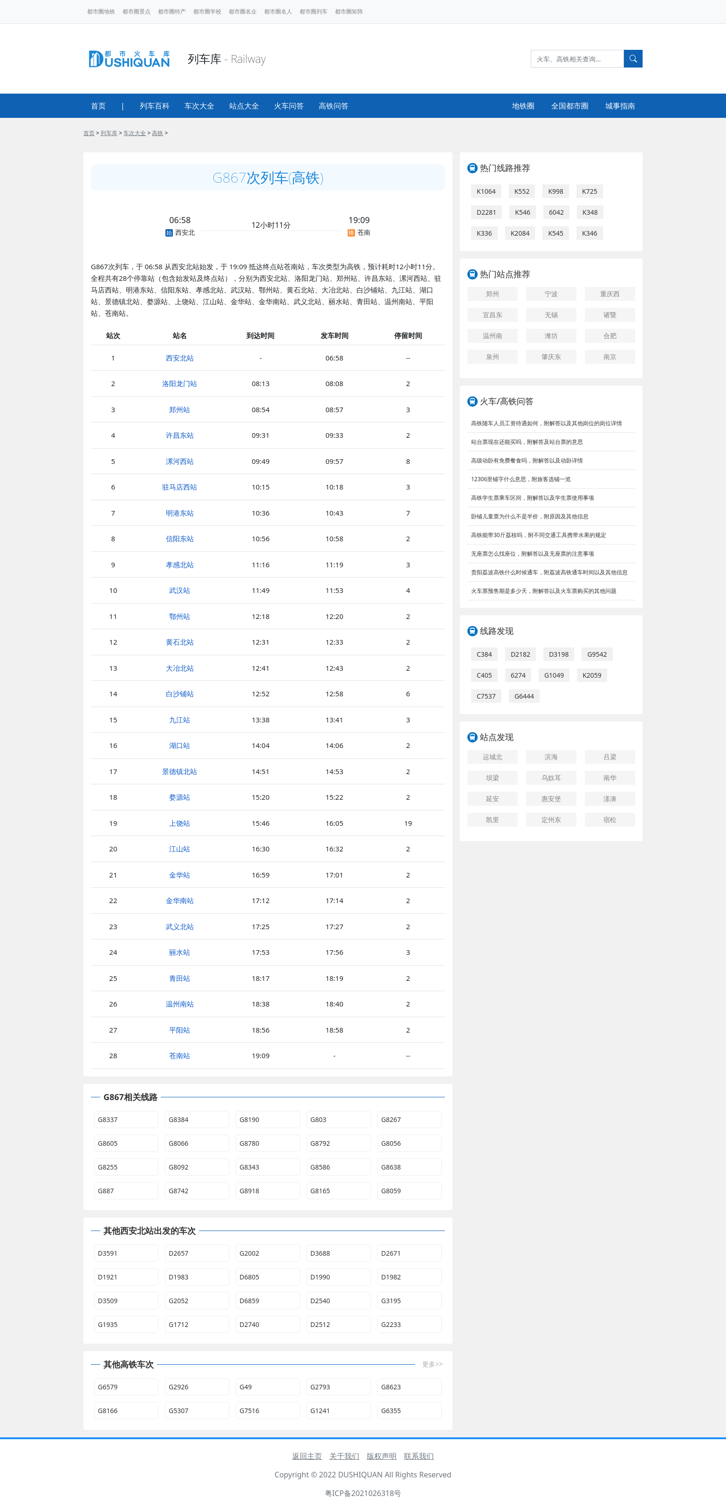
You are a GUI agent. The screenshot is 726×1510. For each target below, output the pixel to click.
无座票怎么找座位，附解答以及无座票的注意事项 (532, 554)
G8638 (391, 1167)
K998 (555, 191)
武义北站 (180, 926)
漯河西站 (180, 461)
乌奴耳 (551, 777)
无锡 (551, 314)
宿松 (609, 819)
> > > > (125, 133)
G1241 (320, 1410)
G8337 (107, 1119)
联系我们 (419, 1456)
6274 (518, 675)
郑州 (492, 293)
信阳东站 (180, 538)
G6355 (391, 1410)
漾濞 (609, 798)
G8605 (107, 1143)
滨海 (551, 756)
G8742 (178, 1190)
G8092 (178, 1167)
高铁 (157, 133)
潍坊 (551, 335)
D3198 (558, 654)
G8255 (107, 1167)
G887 (106, 1190)
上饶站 (179, 823)
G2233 (391, 1324)
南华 (609, 777)
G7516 (249, 1410)
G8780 (249, 1143)
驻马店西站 (179, 486)
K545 (555, 233)
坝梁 (492, 777)
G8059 (391, 1190)
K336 (484, 233)
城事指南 (620, 106)
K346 (589, 233)
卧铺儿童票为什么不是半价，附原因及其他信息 (530, 516)
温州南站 (180, 1003)
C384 (484, 654)
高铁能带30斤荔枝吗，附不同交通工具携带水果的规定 (538, 535)
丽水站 (179, 952)
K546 (522, 212)
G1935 (107, 1324)
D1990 (320, 1276)
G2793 (320, 1386)
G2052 (178, 1300)
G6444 (524, 696)
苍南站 (179, 1055)
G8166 (107, 1410)
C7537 (486, 696)
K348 (590, 212)
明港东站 (180, 512)
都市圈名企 (243, 11)
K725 (589, 191)
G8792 (320, 1143)
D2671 (391, 1253)
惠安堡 (551, 798)
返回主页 (307, 1456)
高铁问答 (334, 106)
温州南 (492, 335)
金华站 (179, 874)
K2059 (592, 675)
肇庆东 (551, 356)
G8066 (178, 1143)
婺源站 (179, 797)
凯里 (492, 819)
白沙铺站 (180, 693)
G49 (246, 1386)
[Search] (577, 59)
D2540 (320, 1300)
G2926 (178, 1386)
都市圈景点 (137, 11)
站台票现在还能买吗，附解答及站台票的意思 (527, 442)
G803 (318, 1119)
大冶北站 (180, 668)
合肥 (609, 335)
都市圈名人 (278, 11)
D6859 (249, 1300)
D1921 (107, 1276)
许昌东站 (180, 435)
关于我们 (344, 1456)
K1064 (486, 191)
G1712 (178, 1324)
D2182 (520, 654)
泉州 (492, 356)
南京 (609, 356)
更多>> (432, 1364)
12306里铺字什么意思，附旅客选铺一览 (521, 479)
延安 (492, 798)
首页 (98, 106)
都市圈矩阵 (349, 11)
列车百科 (155, 106)
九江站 (179, 719)
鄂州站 (179, 616)
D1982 (391, 1276)
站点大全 (244, 106)
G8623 (391, 1386)
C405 (484, 675)
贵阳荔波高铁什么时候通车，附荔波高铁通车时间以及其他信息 (549, 572)
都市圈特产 (172, 11)
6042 (556, 212)
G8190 (249, 1119)
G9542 (597, 654)
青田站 (179, 978)
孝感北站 (180, 564)
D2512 (320, 1324)
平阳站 (179, 1029)
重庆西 (610, 293)
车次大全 (199, 106)
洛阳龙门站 (179, 383)
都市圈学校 (207, 11)
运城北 (492, 756)
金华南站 (180, 900)
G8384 (178, 1119)
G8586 (320, 1167)
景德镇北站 (179, 771)
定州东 (551, 819)
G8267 (391, 1119)
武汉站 (179, 590)
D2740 (249, 1324)
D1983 (178, 1276)
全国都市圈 (570, 106)
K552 (522, 191)
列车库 (109, 133)
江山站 (179, 848)
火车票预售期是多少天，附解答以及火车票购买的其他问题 (543, 591)
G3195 (391, 1300)
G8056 (391, 1143)
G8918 (249, 1190)
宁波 (551, 293)
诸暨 (609, 314)
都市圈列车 (314, 11)
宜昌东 (492, 314)
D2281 (486, 212)
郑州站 (179, 409)
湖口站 (179, 745)
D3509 (107, 1300)
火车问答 (289, 106)
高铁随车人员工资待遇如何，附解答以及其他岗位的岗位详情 (546, 423)
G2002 (249, 1253)
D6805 (249, 1276)
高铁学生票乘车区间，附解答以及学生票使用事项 (532, 498)
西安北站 (180, 357)
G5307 (178, 1410)
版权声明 (382, 1456)
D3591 (107, 1253)
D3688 (320, 1253)
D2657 (178, 1253)
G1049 (554, 675)
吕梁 (609, 756)
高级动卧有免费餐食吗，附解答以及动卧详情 (527, 460)
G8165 (320, 1190)
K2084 (520, 233)
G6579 (107, 1386)
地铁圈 (523, 106)
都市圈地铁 (101, 11)
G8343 (249, 1167)
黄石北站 (180, 641)
